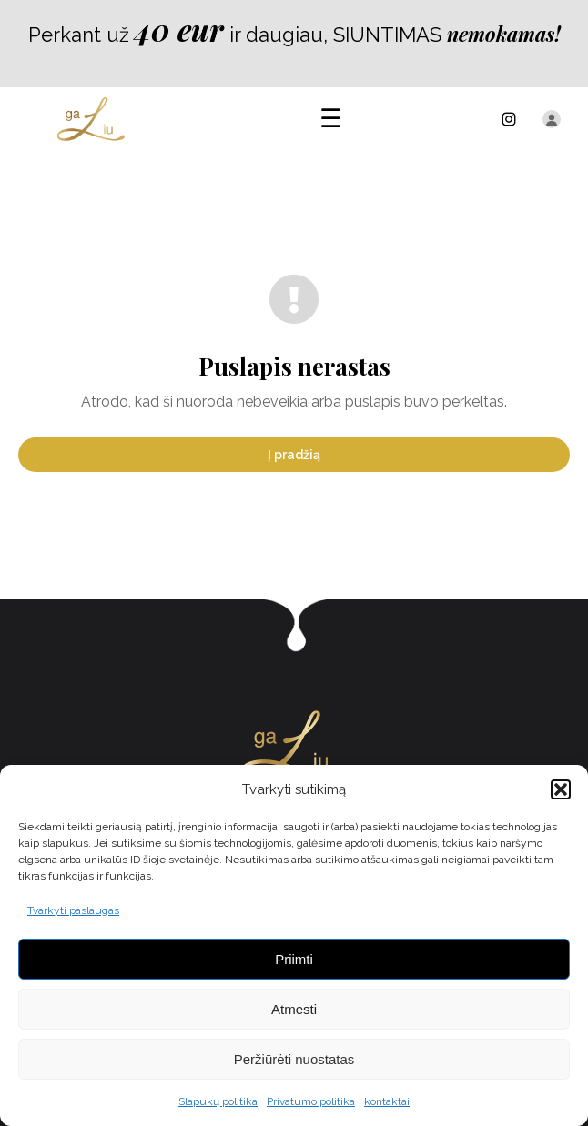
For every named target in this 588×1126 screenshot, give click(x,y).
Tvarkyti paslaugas (73, 910)
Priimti (294, 959)
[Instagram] (509, 119)
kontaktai (387, 1101)
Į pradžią (294, 454)
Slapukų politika (218, 1101)
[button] (561, 789)
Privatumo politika (311, 1101)
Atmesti (294, 1009)
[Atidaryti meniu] (330, 119)
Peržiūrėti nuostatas (294, 1059)
